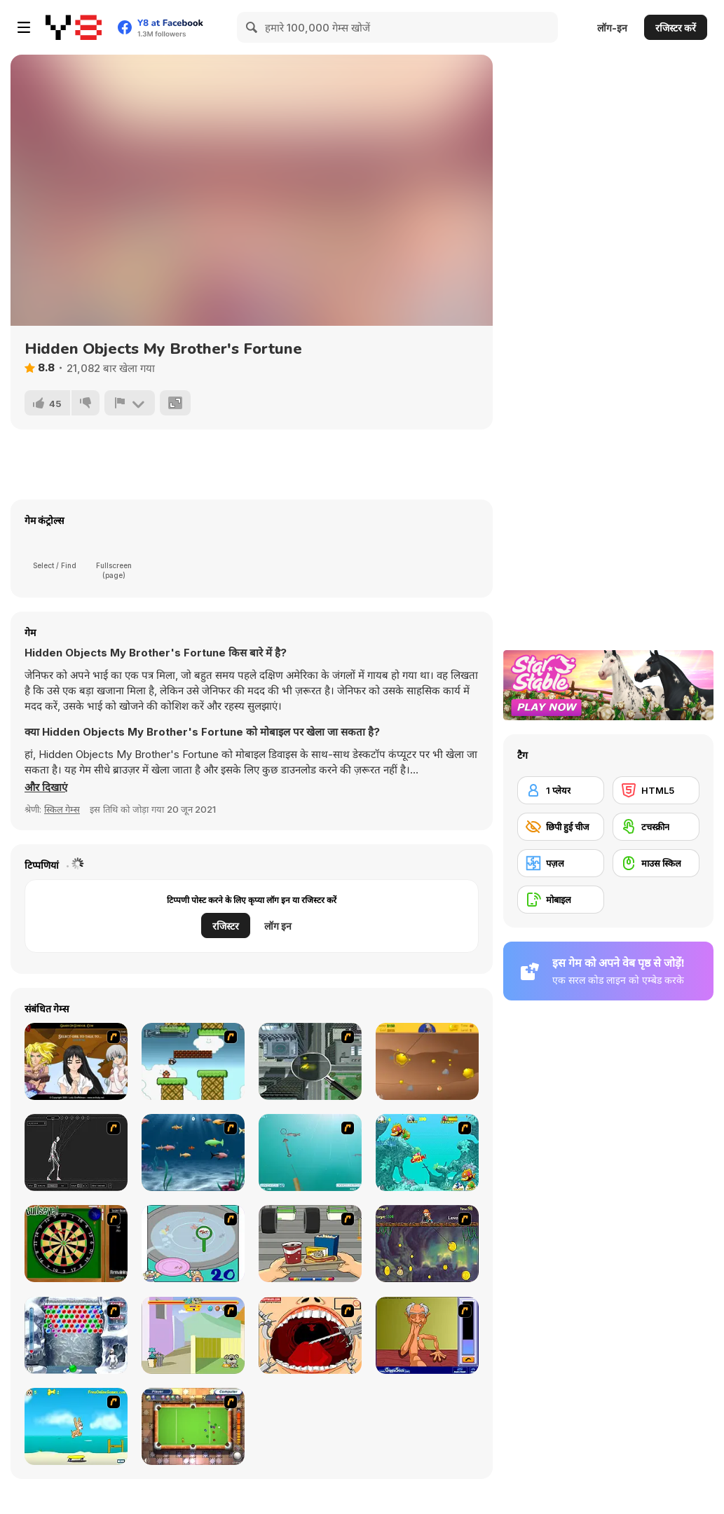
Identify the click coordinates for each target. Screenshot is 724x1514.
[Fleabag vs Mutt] (193, 1335)
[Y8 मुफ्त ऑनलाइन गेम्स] (73, 27)
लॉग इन (278, 926)
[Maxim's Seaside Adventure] (76, 1426)
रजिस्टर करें (675, 28)
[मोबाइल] (560, 900)
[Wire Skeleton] (76, 1152)
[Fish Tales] (427, 1152)
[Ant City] (310, 1061)
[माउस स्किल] (656, 863)
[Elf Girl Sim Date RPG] (76, 1061)
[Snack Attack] (310, 1243)
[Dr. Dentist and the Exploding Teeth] (310, 1335)
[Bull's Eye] (76, 1243)
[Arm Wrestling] (427, 1335)
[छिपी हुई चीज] (560, 827)
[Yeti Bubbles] (76, 1335)
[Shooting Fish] (310, 1152)
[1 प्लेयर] (560, 790)
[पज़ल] (560, 863)
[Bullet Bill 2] (193, 1061)
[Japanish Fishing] (193, 1243)
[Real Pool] (193, 1426)
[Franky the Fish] (193, 1152)
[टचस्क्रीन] (656, 827)
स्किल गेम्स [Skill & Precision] (62, 809)
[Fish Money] (427, 1243)
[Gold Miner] (427, 1061)
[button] (46, 787)
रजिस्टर (225, 926)
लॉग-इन (612, 28)
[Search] (252, 27)
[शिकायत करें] (129, 402)
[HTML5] (656, 790)
